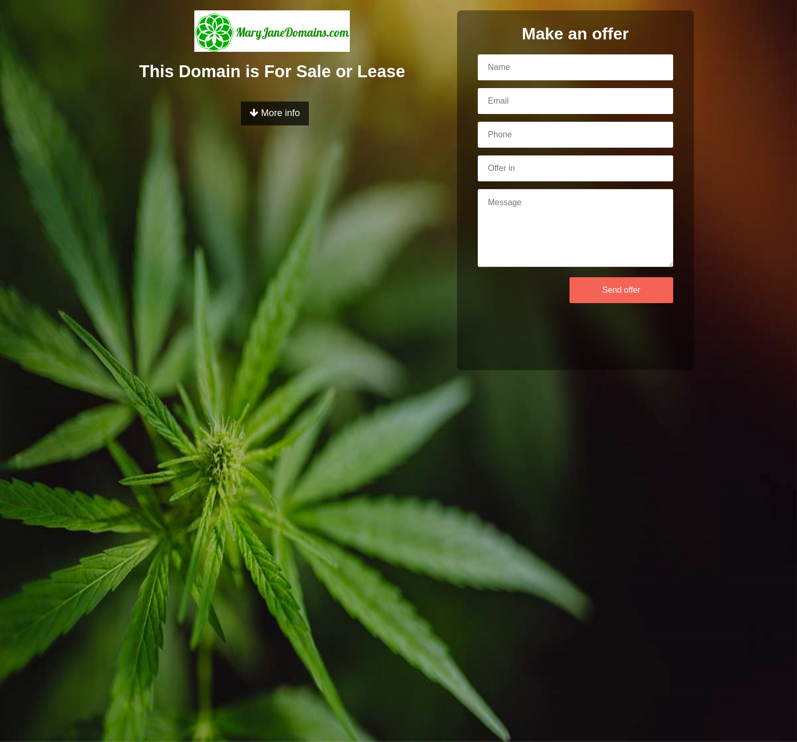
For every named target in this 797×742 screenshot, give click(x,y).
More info (275, 113)
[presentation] (510, 306)
